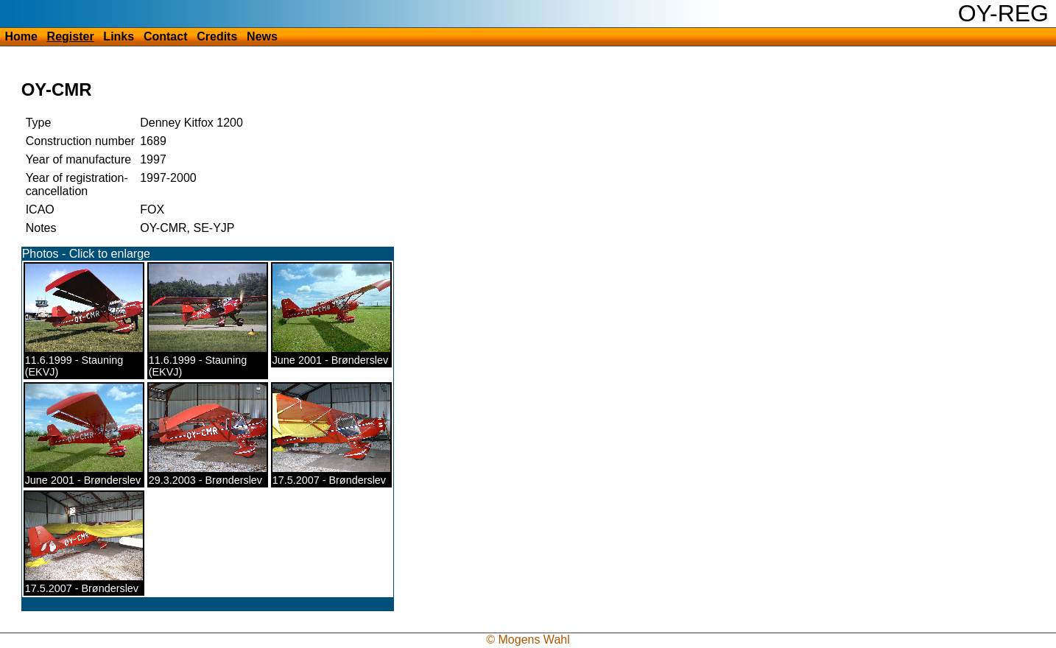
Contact (166, 36)
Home (20, 36)
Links (118, 36)
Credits (217, 36)
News (262, 36)
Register (70, 36)
